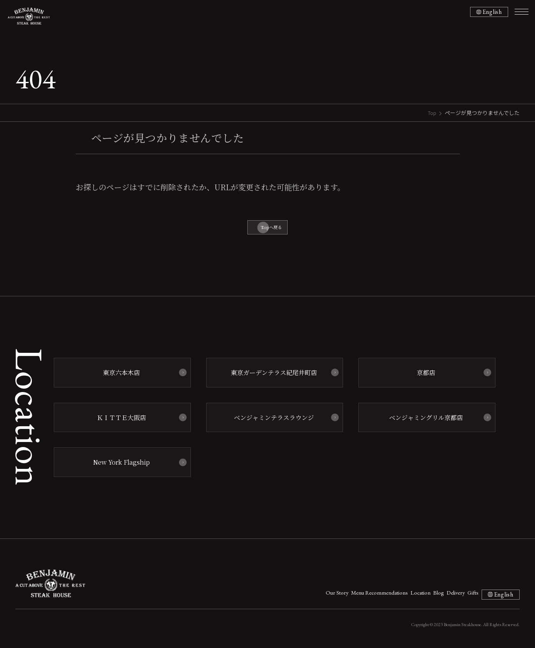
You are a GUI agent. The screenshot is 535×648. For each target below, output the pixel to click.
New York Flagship (118, 464)
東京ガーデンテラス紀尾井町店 (270, 377)
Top (431, 112)
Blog (401, 595)
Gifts (457, 595)
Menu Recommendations (321, 595)
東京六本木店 (118, 377)
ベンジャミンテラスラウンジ (271, 420)
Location (374, 595)
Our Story (267, 595)
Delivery (429, 595)
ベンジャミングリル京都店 (423, 420)
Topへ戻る (271, 229)
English (490, 12)
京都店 (423, 377)
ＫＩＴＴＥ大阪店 (118, 420)
